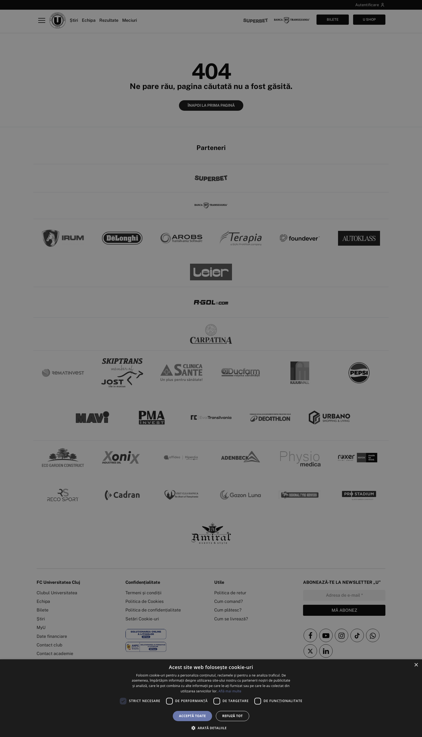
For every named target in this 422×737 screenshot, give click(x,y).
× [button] (416, 665)
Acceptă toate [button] (192, 716)
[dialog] (211, 698)
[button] (211, 728)
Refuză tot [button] (232, 716)
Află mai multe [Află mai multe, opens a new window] (230, 691)
